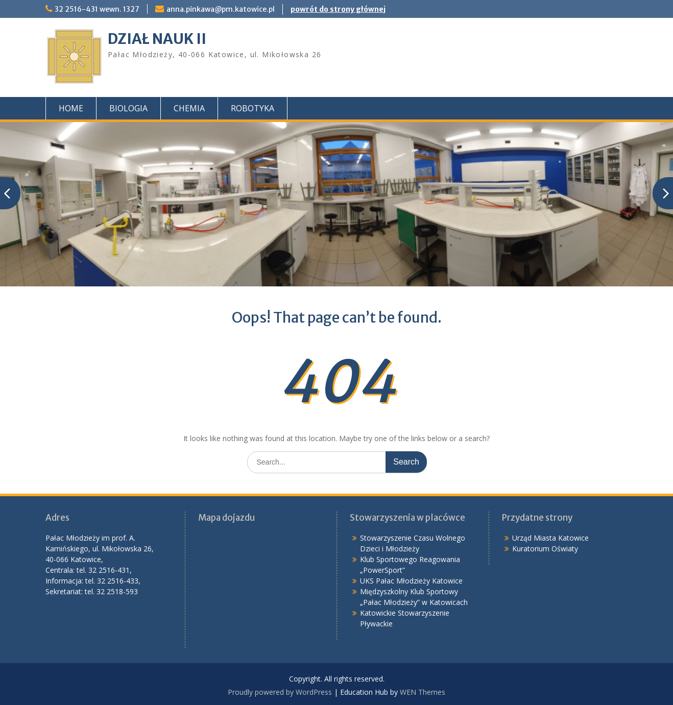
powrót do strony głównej (338, 9)
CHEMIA (189, 108)
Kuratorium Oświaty (545, 548)
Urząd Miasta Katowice (550, 538)
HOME (71, 108)
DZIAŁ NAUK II (157, 39)
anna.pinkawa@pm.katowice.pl (220, 9)
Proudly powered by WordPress (280, 692)
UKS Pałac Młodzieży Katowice (411, 581)
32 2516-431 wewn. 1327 (97, 9)
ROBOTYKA (252, 108)
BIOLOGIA (128, 108)
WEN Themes (422, 692)
